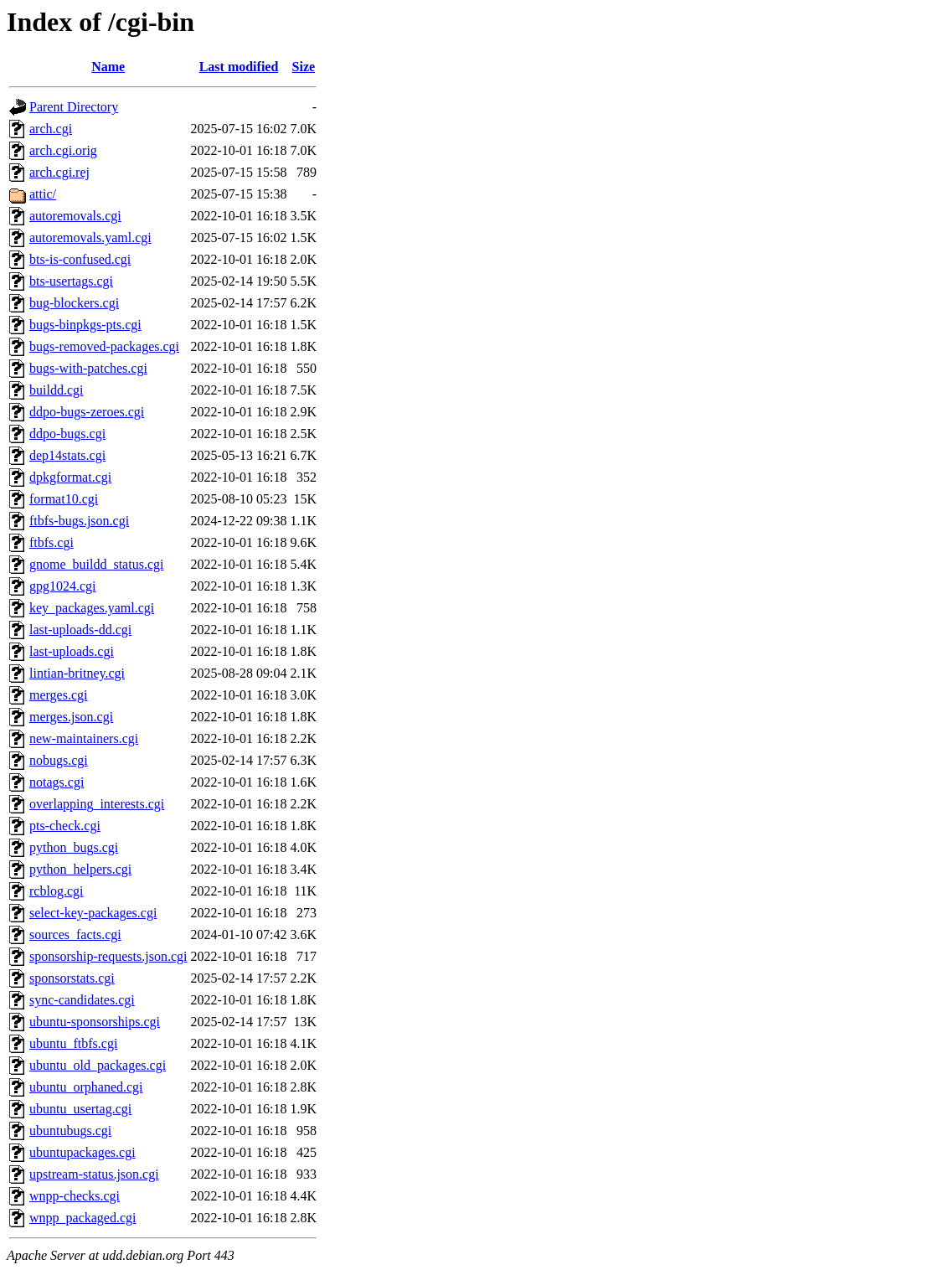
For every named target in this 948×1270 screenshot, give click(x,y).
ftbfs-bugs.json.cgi (79, 521)
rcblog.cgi (56, 891)
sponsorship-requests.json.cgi (108, 956)
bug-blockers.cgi (74, 303)
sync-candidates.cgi (82, 1000)
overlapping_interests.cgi (96, 804)
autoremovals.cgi (75, 216)
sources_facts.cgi (75, 934)
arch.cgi (50, 128)
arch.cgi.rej (59, 172)
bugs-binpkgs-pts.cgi (85, 325)
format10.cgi (63, 499)
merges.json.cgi (71, 717)
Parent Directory (73, 107)
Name (108, 66)
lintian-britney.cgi (77, 673)
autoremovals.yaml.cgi (90, 237)
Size (304, 66)
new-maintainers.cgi (83, 738)
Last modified (239, 66)
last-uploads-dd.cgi (80, 629)
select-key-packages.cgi (93, 913)
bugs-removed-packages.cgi (104, 346)
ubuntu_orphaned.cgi (86, 1087)
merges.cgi (58, 695)
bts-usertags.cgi (71, 281)
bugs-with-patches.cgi (88, 368)
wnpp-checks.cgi (74, 1196)
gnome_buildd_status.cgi (96, 564)
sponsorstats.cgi (72, 978)
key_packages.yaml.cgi (91, 608)
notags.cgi (56, 782)
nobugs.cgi (58, 760)
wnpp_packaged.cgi (83, 1218)
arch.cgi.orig (63, 150)
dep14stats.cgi (67, 455)
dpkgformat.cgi (70, 477)
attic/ (42, 194)
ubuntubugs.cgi (70, 1130)
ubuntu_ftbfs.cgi (73, 1043)
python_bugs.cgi (73, 847)
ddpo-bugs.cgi (67, 433)
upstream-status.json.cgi (94, 1174)
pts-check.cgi (64, 825)
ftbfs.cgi (51, 542)
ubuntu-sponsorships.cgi (94, 1021)
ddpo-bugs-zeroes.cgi (86, 412)
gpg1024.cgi (62, 586)
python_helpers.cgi (80, 869)
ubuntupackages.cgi (82, 1152)
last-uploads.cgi (71, 651)
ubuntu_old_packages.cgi (97, 1065)
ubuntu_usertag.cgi (80, 1109)
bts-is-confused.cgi (80, 259)
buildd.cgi (56, 390)
